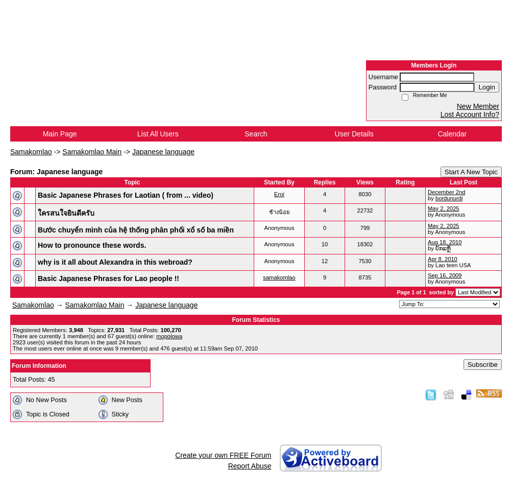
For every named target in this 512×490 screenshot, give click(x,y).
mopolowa (169, 336)
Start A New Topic (471, 172)
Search (256, 134)
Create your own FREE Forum (223, 455)
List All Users (158, 134)
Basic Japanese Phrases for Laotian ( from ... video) (125, 195)
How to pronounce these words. (92, 245)
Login (486, 87)
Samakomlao (31, 152)
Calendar (452, 134)
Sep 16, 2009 (445, 275)
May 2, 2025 (443, 208)
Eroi (279, 194)
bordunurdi (449, 198)
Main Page (60, 134)
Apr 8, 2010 (442, 259)
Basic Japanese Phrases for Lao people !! (108, 278)
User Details (354, 134)
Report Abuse (250, 466)
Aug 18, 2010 (445, 242)
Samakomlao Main (91, 152)
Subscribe (483, 364)
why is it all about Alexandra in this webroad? (115, 262)
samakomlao (279, 277)
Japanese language (163, 152)
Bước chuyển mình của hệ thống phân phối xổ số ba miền (136, 230)
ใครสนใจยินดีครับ (66, 213)
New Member (478, 106)
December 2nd (446, 192)
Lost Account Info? (470, 114)
